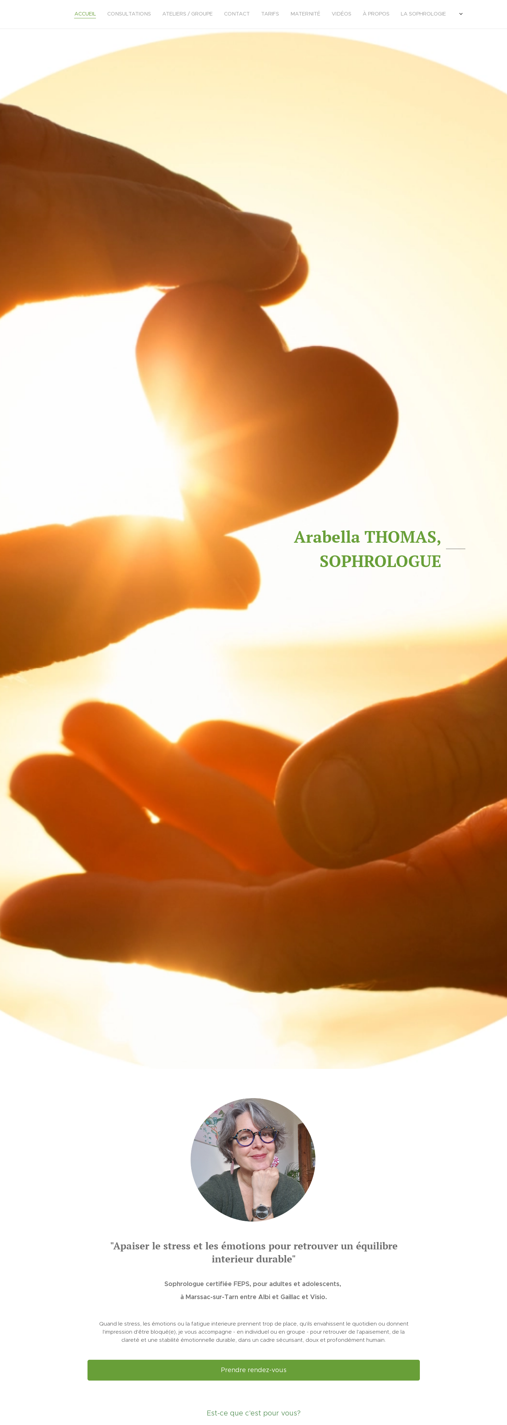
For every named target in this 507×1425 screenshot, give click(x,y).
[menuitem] (343, 14)
